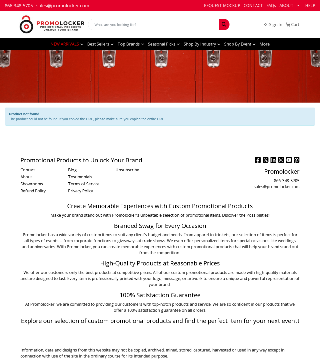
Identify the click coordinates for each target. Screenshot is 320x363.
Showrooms (31, 184)
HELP (310, 5)
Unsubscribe (127, 170)
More (265, 44)
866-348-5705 (19, 6)
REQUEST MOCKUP (222, 5)
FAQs (271, 5)
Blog (72, 170)
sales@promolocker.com (62, 6)
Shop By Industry (200, 44)
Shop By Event (237, 44)
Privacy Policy (80, 191)
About (26, 177)
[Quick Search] (153, 24)
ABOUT (287, 5)
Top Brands (129, 44)
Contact (27, 170)
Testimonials (80, 177)
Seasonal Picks (162, 44)
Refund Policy (33, 191)
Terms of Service (84, 184)
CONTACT (253, 5)
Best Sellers (98, 44)
